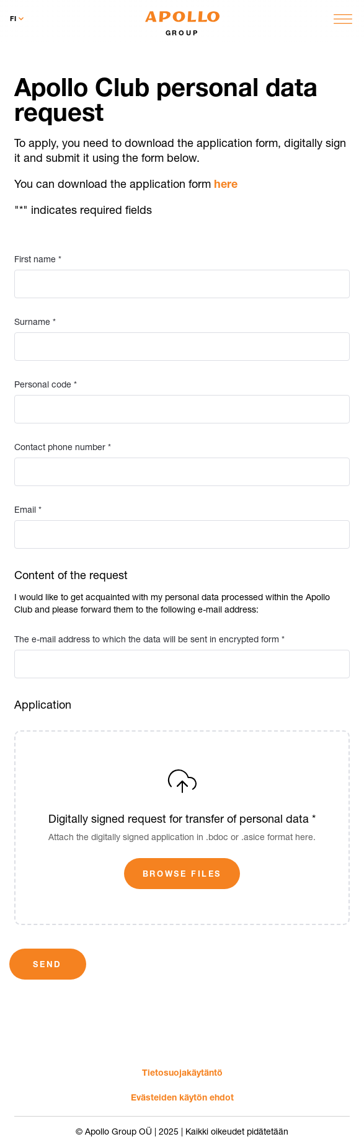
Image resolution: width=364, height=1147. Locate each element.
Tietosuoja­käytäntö (182, 1072)
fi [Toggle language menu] (18, 19)
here (225, 183)
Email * (28, 510)
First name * (37, 259)
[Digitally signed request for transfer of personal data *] (182, 828)
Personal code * (45, 384)
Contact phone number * (62, 447)
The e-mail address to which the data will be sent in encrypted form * (149, 639)
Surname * (35, 322)
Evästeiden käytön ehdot (182, 1097)
